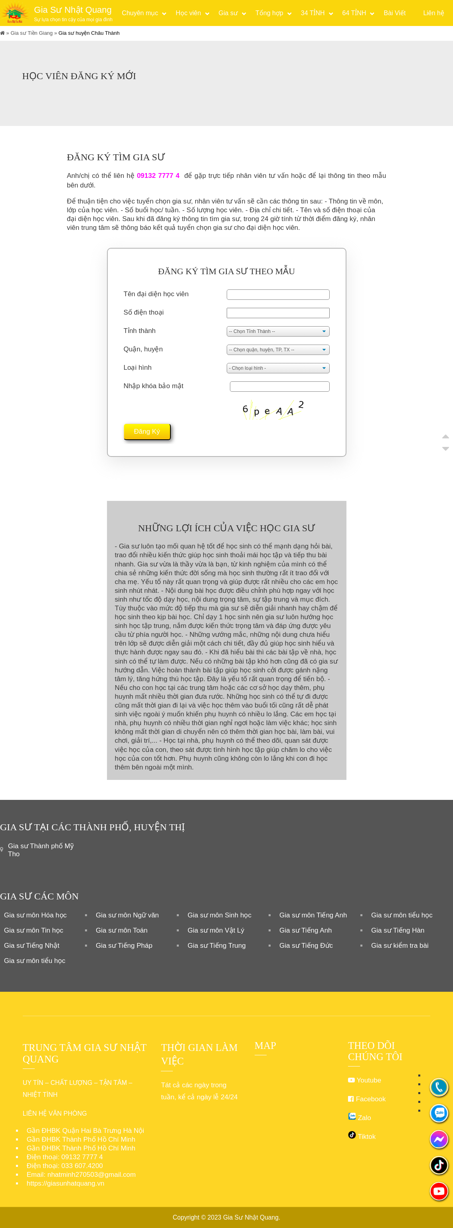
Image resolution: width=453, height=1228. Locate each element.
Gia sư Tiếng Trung (217, 945)
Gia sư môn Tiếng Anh (313, 915)
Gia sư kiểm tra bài (400, 945)
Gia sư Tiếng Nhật (31, 945)
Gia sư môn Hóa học (35, 915)
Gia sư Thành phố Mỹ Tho (41, 850)
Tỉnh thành (140, 331)
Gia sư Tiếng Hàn (397, 930)
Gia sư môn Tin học (33, 930)
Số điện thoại (144, 312)
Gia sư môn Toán (122, 930)
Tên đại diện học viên (156, 294)
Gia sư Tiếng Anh (305, 930)
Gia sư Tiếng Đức (306, 945)
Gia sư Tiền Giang (31, 33)
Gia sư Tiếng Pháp (124, 945)
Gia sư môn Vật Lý (216, 930)
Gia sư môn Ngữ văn (127, 915)
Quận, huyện (143, 349)
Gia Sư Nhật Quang (251, 1217)
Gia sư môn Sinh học (219, 915)
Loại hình (138, 367)
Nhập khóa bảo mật (154, 386)
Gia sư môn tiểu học (402, 915)
